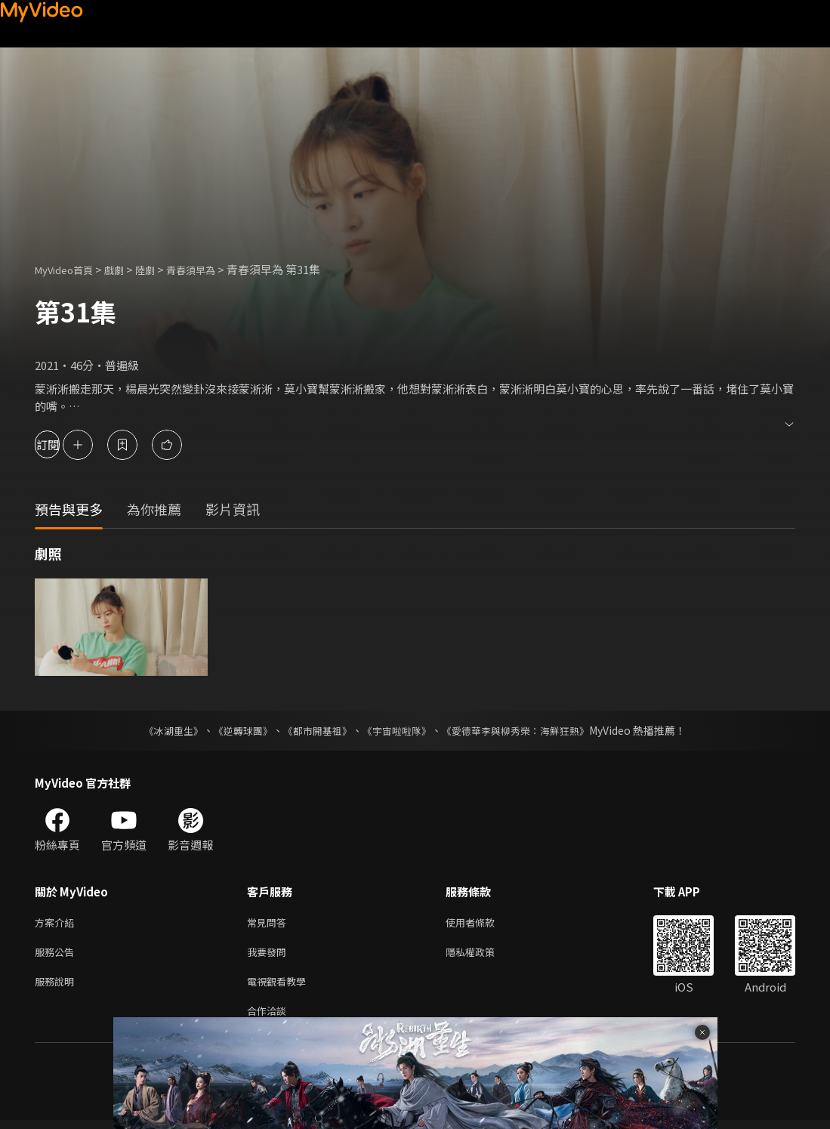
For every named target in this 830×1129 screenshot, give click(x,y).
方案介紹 (57, 923)
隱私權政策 (483, 955)
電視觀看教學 (281, 987)
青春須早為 (211, 269)
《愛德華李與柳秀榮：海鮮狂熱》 (525, 730)
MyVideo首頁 (69, 269)
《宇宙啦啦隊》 (399, 730)
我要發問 (269, 955)
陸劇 (160, 269)
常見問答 (269, 923)
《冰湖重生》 (161, 730)
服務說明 (57, 987)
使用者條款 (483, 923)
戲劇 (126, 269)
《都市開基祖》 (314, 730)
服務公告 (57, 955)
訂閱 (65, 444)
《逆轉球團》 (235, 730)
